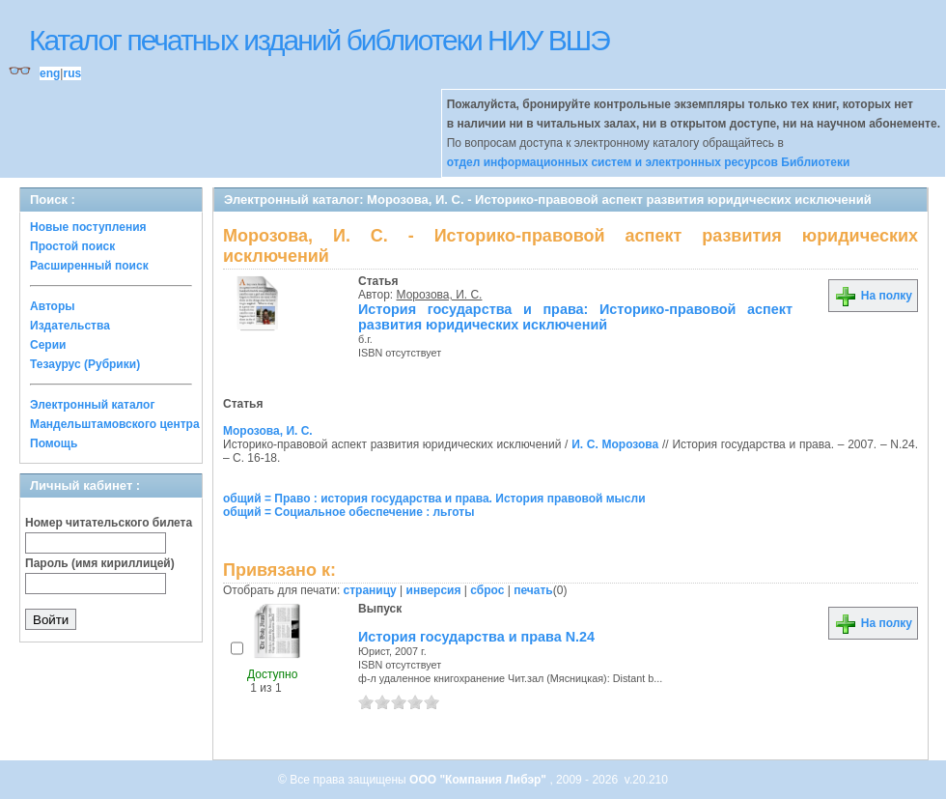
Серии (48, 345)
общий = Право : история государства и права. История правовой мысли (434, 498)
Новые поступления (88, 227)
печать (533, 590)
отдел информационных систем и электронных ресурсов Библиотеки (648, 162)
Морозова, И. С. (440, 294)
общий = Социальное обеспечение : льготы (348, 512)
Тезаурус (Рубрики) (85, 364)
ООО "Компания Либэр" (479, 779)
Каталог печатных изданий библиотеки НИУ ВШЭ (319, 40)
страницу (370, 590)
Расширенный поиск (89, 265)
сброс (487, 590)
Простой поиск (72, 246)
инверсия (433, 590)
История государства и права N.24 (476, 636)
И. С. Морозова (614, 444)
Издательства (70, 325)
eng (50, 73)
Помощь (53, 443)
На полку (873, 295)
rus (72, 73)
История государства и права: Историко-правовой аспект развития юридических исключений (575, 316)
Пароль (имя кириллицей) (100, 563)
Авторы (52, 306)
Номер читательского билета (108, 522)
